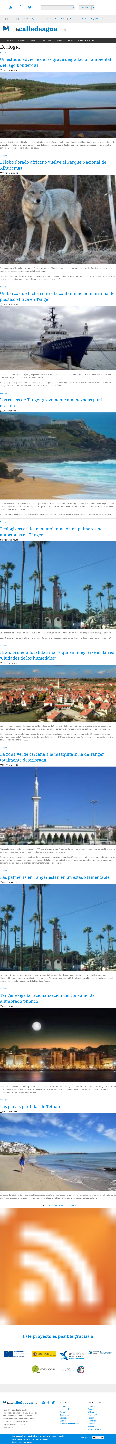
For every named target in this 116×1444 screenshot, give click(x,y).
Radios (63, 19)
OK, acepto (98, 1438)
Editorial (25, 19)
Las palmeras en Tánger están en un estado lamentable (55, 877)
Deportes (59, 40)
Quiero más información (22, 1442)
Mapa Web (94, 19)
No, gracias (86, 1437)
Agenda (34, 19)
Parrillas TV (53, 19)
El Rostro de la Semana (86, 40)
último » (72, 1205)
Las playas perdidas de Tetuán (30, 1106)
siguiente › (59, 1205)
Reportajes (47, 40)
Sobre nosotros (107, 19)
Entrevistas (34, 40)
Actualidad (21, 40)
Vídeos (43, 19)
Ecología (3, 52)
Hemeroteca (73, 19)
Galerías (84, 19)
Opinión (70, 40)
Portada (10, 40)
